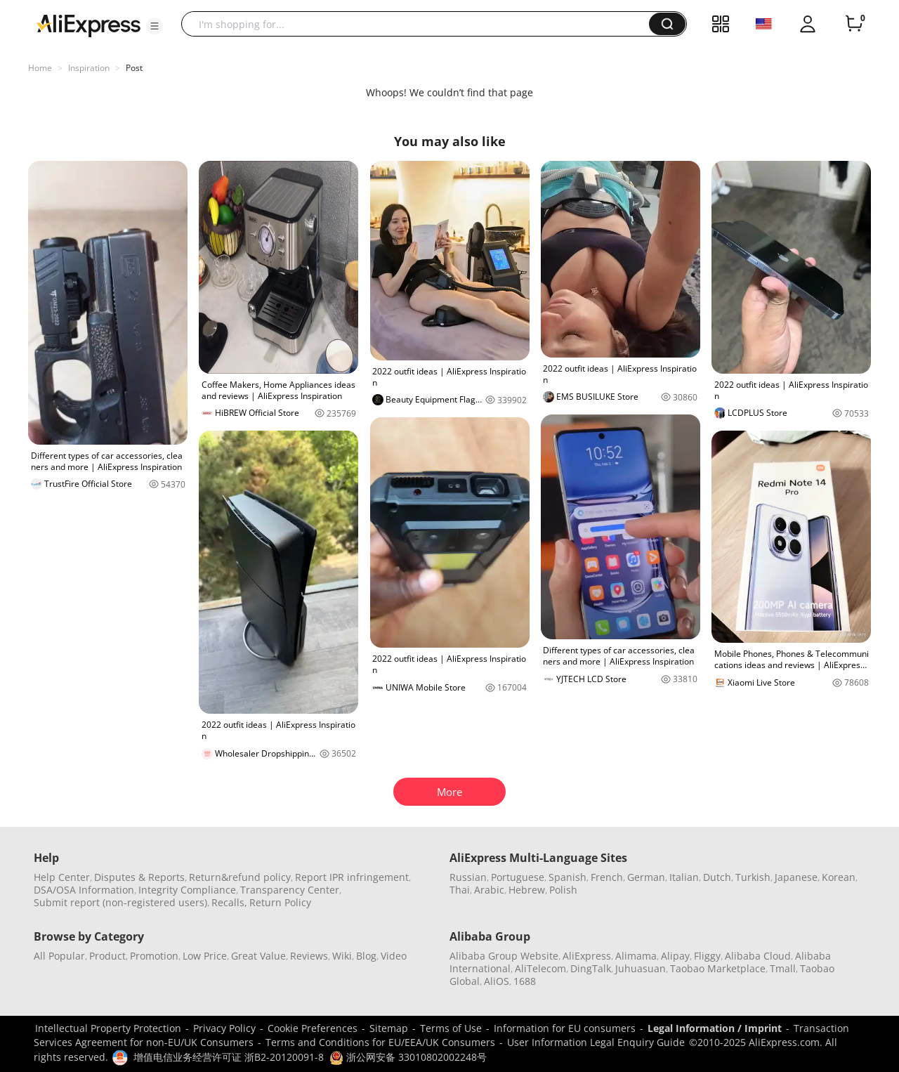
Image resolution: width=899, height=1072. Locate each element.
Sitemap (388, 1028)
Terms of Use (451, 1028)
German (646, 877)
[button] (154, 26)
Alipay (675, 955)
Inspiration (89, 68)
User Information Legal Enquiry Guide (596, 1042)
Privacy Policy (224, 1028)
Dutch (717, 877)
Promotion (154, 955)
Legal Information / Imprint (715, 1028)
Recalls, (229, 902)
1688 (524, 981)
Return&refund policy (240, 877)
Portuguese (517, 877)
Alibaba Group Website (504, 955)
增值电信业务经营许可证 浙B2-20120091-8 (228, 1057)
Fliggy (707, 955)
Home (40, 68)
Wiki (342, 955)
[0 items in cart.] (854, 24)
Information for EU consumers (565, 1028)
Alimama (636, 955)
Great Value (258, 955)
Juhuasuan (640, 968)
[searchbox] (420, 24)
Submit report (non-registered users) (120, 902)
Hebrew (526, 889)
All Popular (59, 955)
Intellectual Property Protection (108, 1028)
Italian (684, 877)
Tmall (783, 968)
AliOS (496, 981)
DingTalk (590, 968)
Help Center (62, 877)
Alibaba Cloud (758, 955)
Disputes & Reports (139, 877)
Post (134, 68)
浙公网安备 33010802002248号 (408, 1057)
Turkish (752, 877)
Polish (563, 889)
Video (394, 955)
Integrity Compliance (187, 889)
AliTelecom (540, 968)
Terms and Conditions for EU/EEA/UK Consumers (380, 1042)
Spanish (567, 877)
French (607, 877)
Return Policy (280, 902)
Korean (838, 877)
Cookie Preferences (312, 1028)
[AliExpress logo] (88, 25)
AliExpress (587, 955)
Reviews (309, 955)
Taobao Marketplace (718, 968)
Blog (366, 955)
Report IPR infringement (352, 877)
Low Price (205, 955)
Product (107, 955)
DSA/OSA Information (84, 889)
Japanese (796, 877)
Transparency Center (289, 889)
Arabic (489, 889)
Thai (460, 889)
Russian (468, 877)
